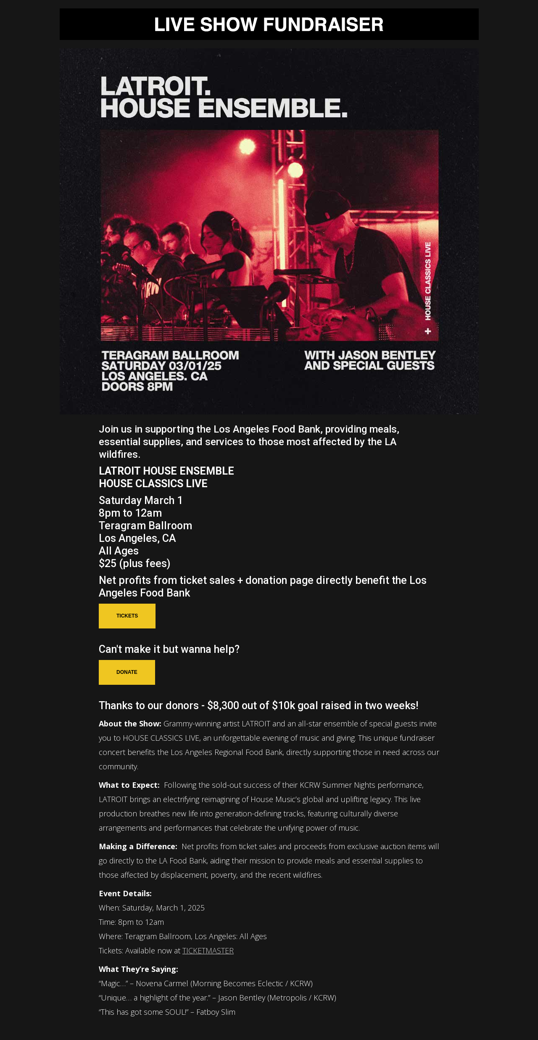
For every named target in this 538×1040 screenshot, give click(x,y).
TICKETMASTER (208, 950)
